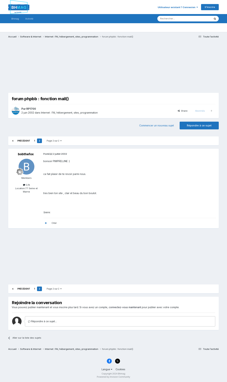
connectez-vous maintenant (125, 307)
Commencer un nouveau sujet (156, 125)
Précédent (23, 140)
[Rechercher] (176, 18)
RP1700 (31, 108)
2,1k (26, 184)
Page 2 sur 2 (54, 140)
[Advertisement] (72, 68)
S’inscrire (210, 7)
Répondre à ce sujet (199, 125)
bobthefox (26, 154)
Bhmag (15, 18)
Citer (54, 223)
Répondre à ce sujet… (42, 321)
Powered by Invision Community (113, 376)
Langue (107, 369)
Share (183, 110)
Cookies (120, 369)
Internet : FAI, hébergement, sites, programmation (69, 112)
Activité (29, 18)
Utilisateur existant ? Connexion (178, 7)
